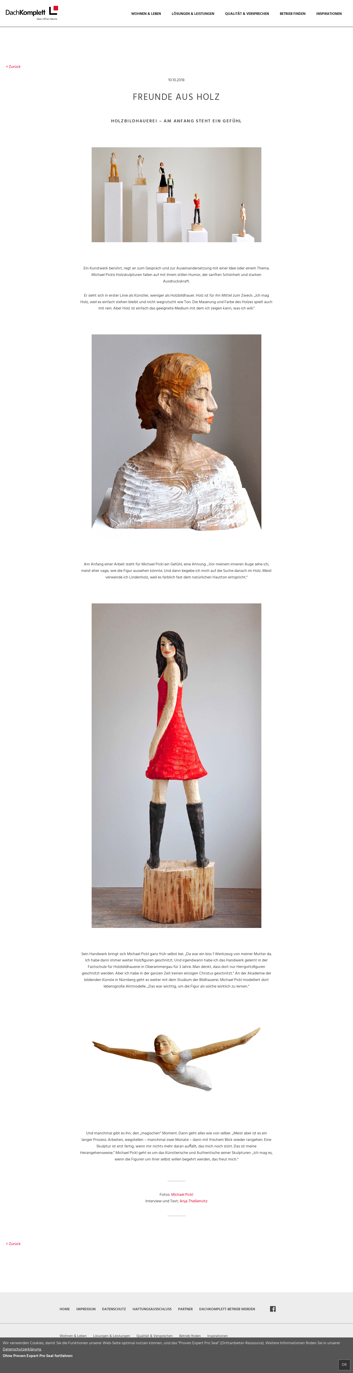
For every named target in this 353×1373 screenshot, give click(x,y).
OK (344, 1365)
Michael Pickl (182, 1195)
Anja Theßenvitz (194, 1201)
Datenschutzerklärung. (22, 1349)
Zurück (13, 67)
